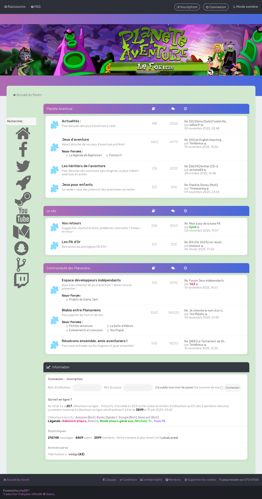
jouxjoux (194, 245)
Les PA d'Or (71, 241)
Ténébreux (196, 143)
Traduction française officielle (22, 494)
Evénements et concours (84, 330)
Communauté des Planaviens (68, 268)
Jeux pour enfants (77, 184)
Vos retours (71, 223)
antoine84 (196, 169)
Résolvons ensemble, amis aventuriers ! (94, 341)
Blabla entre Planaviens (81, 310)
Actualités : (71, 121)
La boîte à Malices (120, 326)
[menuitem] (36, 6)
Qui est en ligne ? (60, 399)
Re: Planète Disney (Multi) (201, 184)
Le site (51, 210)
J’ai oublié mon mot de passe (174, 387)
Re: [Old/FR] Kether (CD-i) (201, 166)
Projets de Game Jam (82, 299)
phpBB (23, 490)
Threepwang (197, 188)
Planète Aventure (59, 108)
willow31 (194, 124)
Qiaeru (50, 494)
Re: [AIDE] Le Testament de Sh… (205, 341)
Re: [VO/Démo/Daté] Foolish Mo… (206, 121)
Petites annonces (79, 326)
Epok (192, 226)
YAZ (192, 284)
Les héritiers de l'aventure (83, 165)
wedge (73, 454)
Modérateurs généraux (116, 420)
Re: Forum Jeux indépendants (204, 280)
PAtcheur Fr (143, 420)
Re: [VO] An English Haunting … (204, 139)
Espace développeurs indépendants (91, 280)
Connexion (55, 378)
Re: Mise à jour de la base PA (202, 223)
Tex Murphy (196, 314)
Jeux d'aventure (75, 139)
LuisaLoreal (169, 437)
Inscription (75, 378)
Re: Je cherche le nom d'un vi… (204, 310)
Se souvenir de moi (209, 387)
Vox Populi (115, 330)
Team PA (159, 420)
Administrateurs (74, 420)
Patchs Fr (114, 155)
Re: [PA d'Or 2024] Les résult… (204, 242)
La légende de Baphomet (84, 155)
